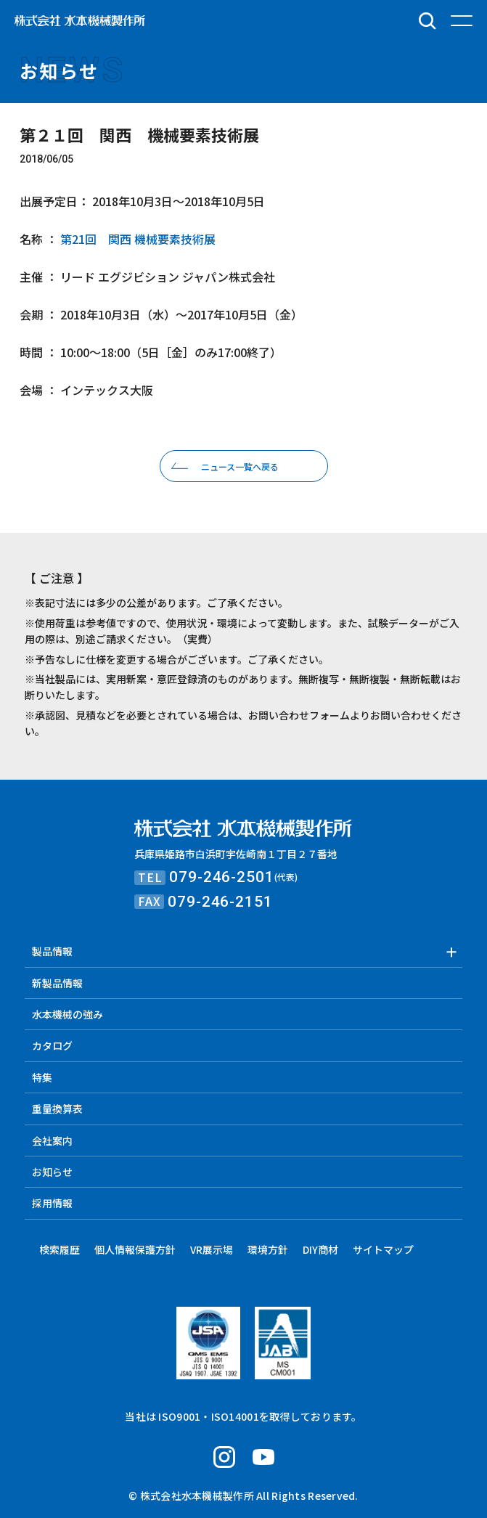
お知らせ (52, 1171)
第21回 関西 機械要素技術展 (136, 239)
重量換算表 (57, 1108)
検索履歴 (59, 1249)
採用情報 (52, 1203)
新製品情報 (57, 983)
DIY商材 (320, 1249)
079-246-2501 (221, 877)
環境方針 (267, 1249)
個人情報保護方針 (135, 1249)
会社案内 (52, 1140)
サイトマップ (383, 1249)
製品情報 (52, 951)
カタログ (52, 1045)
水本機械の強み (67, 1014)
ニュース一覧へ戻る (240, 466)
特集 (42, 1077)
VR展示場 (211, 1249)
